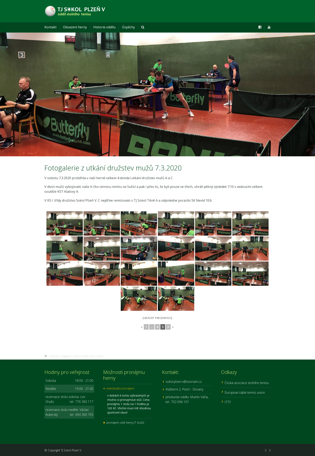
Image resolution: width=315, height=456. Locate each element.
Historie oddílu (104, 27)
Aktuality (54, 356)
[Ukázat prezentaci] (157, 318)
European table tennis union (245, 392)
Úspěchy (128, 27)
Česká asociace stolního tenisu (247, 383)
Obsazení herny (75, 27)
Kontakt (50, 27)
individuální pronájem (120, 388)
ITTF (228, 402)
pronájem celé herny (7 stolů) (125, 422)
